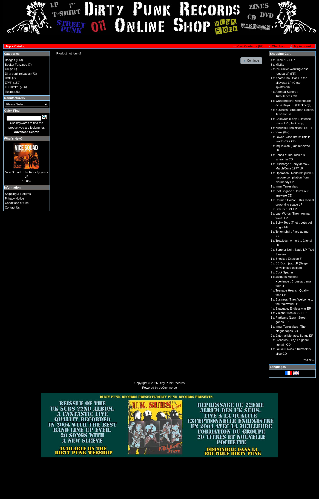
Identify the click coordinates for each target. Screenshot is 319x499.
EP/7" (9, 82)
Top (8, 46)
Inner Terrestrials (286, 186)
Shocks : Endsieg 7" (288, 258)
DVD (8, 78)
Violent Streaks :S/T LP (290, 313)
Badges (10, 60)
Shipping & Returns (18, 193)
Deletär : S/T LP (286, 209)
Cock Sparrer (284, 272)
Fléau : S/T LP (285, 60)
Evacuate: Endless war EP (293, 308)
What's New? (13, 138)
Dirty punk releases (18, 73)
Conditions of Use (17, 202)
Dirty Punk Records (172, 383)
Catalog (19, 46)
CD (7, 69)
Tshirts (9, 91)
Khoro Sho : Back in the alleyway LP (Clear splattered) (291, 82)
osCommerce (168, 387)
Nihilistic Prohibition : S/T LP (294, 127)
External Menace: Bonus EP (294, 335)
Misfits (279, 64)
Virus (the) (282, 132)
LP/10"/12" (12, 87)
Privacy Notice (14, 198)
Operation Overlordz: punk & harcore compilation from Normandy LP (294, 177)
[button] (248, 46)
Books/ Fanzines (16, 64)
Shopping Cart (280, 53)
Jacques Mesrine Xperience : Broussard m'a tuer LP (293, 281)
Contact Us (12, 207)
